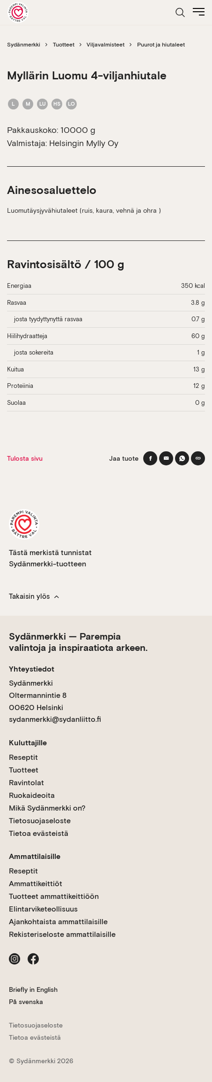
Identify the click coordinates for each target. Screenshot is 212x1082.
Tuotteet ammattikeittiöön (54, 896)
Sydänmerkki (23, 44)
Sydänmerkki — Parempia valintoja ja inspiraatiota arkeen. (78, 642)
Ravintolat (26, 782)
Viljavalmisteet (105, 44)
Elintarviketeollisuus (43, 908)
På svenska (26, 1001)
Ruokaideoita (32, 795)
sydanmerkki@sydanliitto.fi (55, 719)
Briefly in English (33, 989)
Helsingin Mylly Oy (83, 143)
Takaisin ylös (34, 596)
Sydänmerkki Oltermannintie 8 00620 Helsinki (37, 695)
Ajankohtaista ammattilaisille (58, 921)
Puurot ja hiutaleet (161, 44)
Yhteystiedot (31, 669)
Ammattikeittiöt (35, 883)
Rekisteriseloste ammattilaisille (62, 934)
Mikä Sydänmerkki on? (47, 808)
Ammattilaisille (34, 856)
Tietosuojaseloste (40, 820)
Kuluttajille (28, 742)
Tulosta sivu (25, 458)
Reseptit (23, 757)
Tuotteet (63, 44)
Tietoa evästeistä (38, 833)
